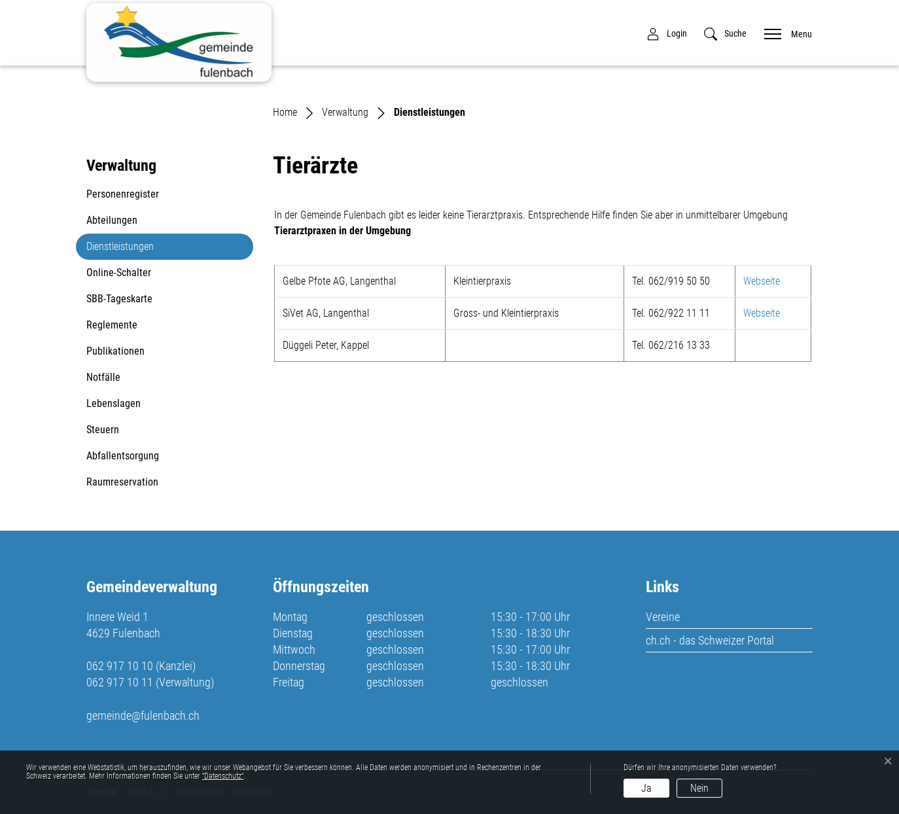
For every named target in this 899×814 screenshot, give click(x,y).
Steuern (102, 429)
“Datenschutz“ (222, 776)
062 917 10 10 (119, 666)
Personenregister (122, 194)
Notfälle (103, 377)
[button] (725, 33)
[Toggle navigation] (784, 33)
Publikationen (115, 351)
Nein (699, 788)
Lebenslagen (113, 403)
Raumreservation (122, 482)
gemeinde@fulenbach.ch (143, 715)
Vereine (663, 617)
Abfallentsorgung (122, 456)
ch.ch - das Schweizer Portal (710, 640)
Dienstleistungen (120, 250)
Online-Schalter (118, 272)
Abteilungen (111, 220)
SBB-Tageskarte (119, 298)
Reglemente (111, 325)
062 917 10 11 (119, 682)
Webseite (768, 281)
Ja (646, 788)
